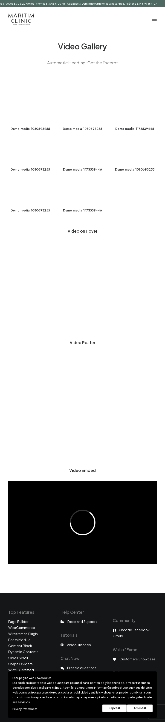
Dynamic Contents (23, 651)
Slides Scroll (18, 658)
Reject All (114, 708)
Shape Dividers (20, 664)
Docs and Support (82, 621)
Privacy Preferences (25, 709)
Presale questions (81, 667)
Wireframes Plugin (23, 633)
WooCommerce (21, 627)
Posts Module (19, 639)
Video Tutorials (79, 644)
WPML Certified (21, 670)
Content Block (20, 645)
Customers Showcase (137, 659)
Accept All (139, 708)
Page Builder (18, 621)
